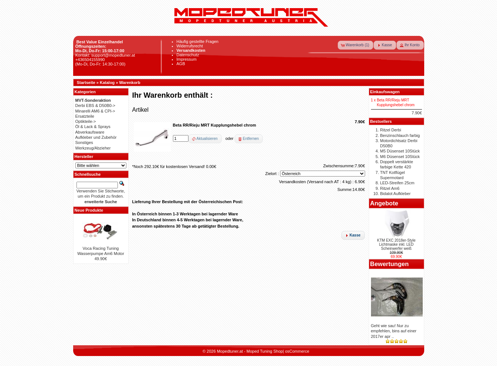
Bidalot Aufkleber (395, 193)
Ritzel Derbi (390, 130)
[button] (356, 45)
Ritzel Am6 (390, 188)
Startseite (86, 82)
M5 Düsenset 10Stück (400, 151)
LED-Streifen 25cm (397, 183)
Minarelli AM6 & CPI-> (95, 111)
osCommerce (297, 351)
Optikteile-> (85, 121)
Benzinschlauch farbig (400, 135)
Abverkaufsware (90, 132)
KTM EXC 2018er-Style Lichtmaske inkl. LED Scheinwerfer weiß (396, 244)
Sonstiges (84, 142)
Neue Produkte (89, 210)
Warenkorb (129, 82)
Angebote (384, 203)
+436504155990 (90, 59)
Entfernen (251, 139)
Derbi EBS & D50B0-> (95, 105)
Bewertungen (389, 264)
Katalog (107, 82)
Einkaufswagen (385, 92)
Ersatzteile (84, 116)
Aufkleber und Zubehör (96, 137)
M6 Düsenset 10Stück (400, 156)
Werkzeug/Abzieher (93, 148)
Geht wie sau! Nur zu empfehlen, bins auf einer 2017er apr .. (394, 331)
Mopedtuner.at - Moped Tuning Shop (250, 351)
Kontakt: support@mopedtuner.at (105, 55)
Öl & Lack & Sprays (92, 126)
